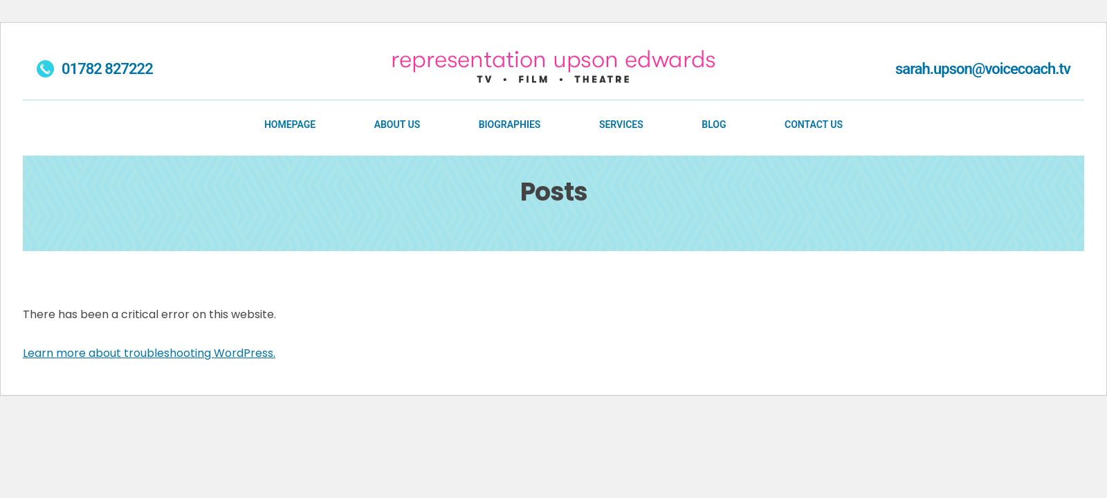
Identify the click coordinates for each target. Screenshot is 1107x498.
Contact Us (814, 124)
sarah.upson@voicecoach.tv (982, 69)
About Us (397, 124)
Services (621, 124)
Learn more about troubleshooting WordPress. (149, 353)
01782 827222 (95, 69)
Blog (714, 124)
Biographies (510, 124)
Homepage (289, 124)
